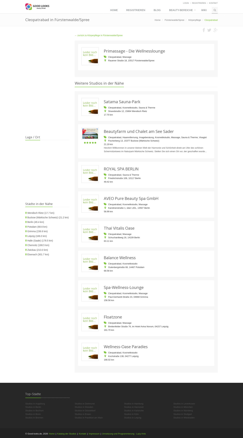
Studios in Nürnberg (183, 410)
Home (114, 10)
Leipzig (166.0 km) (37, 236)
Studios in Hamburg (133, 403)
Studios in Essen (83, 414)
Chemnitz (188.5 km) (38, 245)
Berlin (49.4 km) (35, 222)
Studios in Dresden (84, 407)
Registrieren (199, 3)
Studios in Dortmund (85, 403)
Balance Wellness (120, 257)
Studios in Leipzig (132, 417)
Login (186, 3)
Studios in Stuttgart (182, 414)
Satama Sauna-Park (122, 101)
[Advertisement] (47, 84)
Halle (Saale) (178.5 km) (40, 240)
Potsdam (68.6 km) (37, 226)
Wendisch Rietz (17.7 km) (40, 213)
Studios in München (183, 407)
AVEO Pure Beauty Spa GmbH (131, 198)
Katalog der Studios (66, 433)
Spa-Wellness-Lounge (124, 287)
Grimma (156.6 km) (37, 231)
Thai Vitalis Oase (119, 228)
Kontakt (213, 3)
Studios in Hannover (134, 407)
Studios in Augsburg (35, 403)
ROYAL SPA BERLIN (121, 169)
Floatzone (113, 317)
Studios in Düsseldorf (85, 410)
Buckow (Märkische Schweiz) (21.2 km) (48, 217)
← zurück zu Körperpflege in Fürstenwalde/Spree (99, 35)
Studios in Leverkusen (184, 403)
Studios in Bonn (33, 414)
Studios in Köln (131, 414)
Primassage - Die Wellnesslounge (134, 51)
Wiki (204, 10)
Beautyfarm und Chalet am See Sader (139, 131)
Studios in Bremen (34, 417)
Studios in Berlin (33, 407)
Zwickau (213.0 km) (37, 250)
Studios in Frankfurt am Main (89, 417)
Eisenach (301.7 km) (38, 254)
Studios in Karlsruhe (134, 410)
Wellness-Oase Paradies (126, 346)
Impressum (94, 433)
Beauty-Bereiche (181, 10)
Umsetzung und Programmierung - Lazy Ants (124, 433)
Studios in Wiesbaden (184, 417)
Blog (157, 10)
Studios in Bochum (34, 410)
